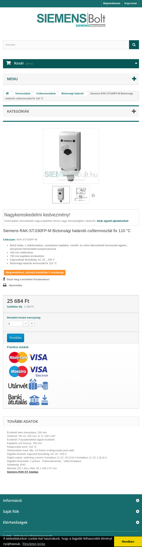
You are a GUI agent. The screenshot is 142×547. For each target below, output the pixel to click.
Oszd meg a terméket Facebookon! (28, 279)
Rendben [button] (128, 541)
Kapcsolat (130, 3)
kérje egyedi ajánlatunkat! (113, 220)
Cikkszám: (9, 239)
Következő (93, 195)
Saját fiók (11, 511)
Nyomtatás (15, 285)
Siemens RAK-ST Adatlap (22, 471)
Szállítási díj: (15, 306)
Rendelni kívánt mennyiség (23, 317)
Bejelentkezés (111, 3)
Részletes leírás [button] (34, 544)
